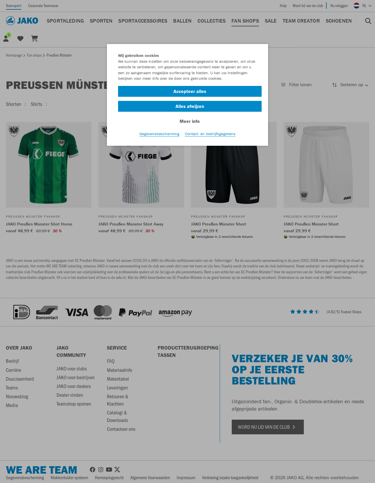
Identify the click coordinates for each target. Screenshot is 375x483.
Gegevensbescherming (159, 135)
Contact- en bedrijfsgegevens (210, 135)
